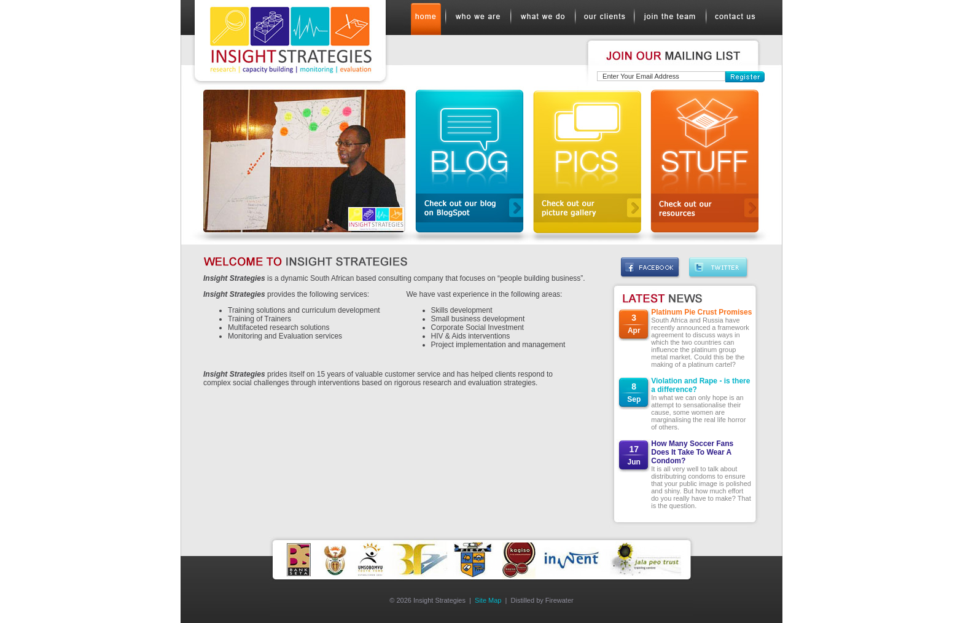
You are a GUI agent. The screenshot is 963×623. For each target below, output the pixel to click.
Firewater (559, 600)
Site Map (488, 600)
